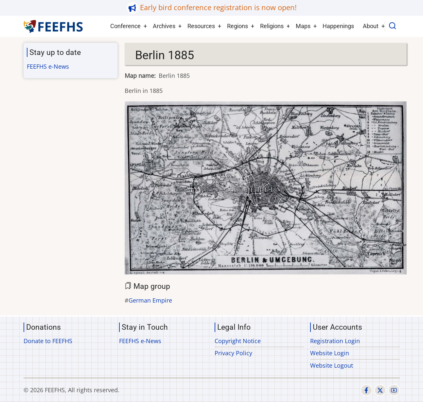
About (371, 26)
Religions (272, 26)
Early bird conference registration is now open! (218, 7)
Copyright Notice (238, 341)
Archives (164, 26)
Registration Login (335, 341)
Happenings (338, 26)
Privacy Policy (233, 353)
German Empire (150, 300)
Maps (303, 26)
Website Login (329, 353)
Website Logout (331, 365)
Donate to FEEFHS (48, 341)
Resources (201, 26)
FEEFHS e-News (48, 66)
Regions (237, 26)
